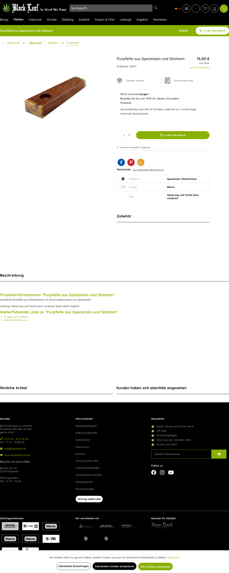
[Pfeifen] (18, 20)
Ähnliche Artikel (13, 388)
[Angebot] (142, 20)
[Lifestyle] (125, 20)
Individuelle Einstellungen (73, 566)
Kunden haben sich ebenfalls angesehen (151, 388)
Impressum (82, 447)
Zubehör (124, 216)
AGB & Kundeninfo (86, 432)
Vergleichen (143, 147)
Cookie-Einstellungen (87, 467)
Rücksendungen (84, 489)
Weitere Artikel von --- (15, 320)
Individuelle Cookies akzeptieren (114, 566)
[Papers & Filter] (104, 20)
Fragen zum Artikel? (14, 316)
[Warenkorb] (224, 9)
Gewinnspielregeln (86, 425)
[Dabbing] (67, 20)
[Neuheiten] (159, 20)
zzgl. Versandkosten (199, 67)
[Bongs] (5, 20)
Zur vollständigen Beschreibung (148, 169)
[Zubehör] (84, 20)
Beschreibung (12, 275)
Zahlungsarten (84, 482)
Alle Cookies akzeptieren (155, 566)
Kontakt (80, 454)
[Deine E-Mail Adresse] (181, 454)
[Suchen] (156, 8)
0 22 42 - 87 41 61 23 (14, 439)
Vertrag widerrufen (87, 460)
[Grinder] (52, 20)
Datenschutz (82, 439)
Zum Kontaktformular (15, 455)
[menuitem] (177, 8)
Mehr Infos (173, 557)
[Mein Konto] (214, 9)
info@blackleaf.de (13, 448)
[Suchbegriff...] (115, 8)
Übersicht (35, 43)
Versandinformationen (88, 474)
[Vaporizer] (35, 20)
